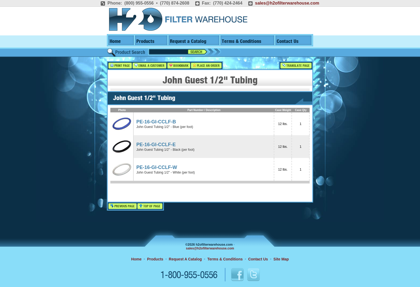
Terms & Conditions (241, 41)
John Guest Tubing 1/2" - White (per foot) (165, 172)
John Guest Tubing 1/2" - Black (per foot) (165, 150)
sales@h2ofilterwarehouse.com (287, 3)
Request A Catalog (185, 259)
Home (115, 41)
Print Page (120, 66)
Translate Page (296, 66)
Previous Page (122, 206)
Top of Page (149, 206)
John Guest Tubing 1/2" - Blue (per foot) (164, 127)
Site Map (281, 259)
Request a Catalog (188, 41)
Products (145, 41)
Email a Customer (149, 66)
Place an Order (206, 66)
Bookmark (178, 66)
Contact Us (287, 41)
